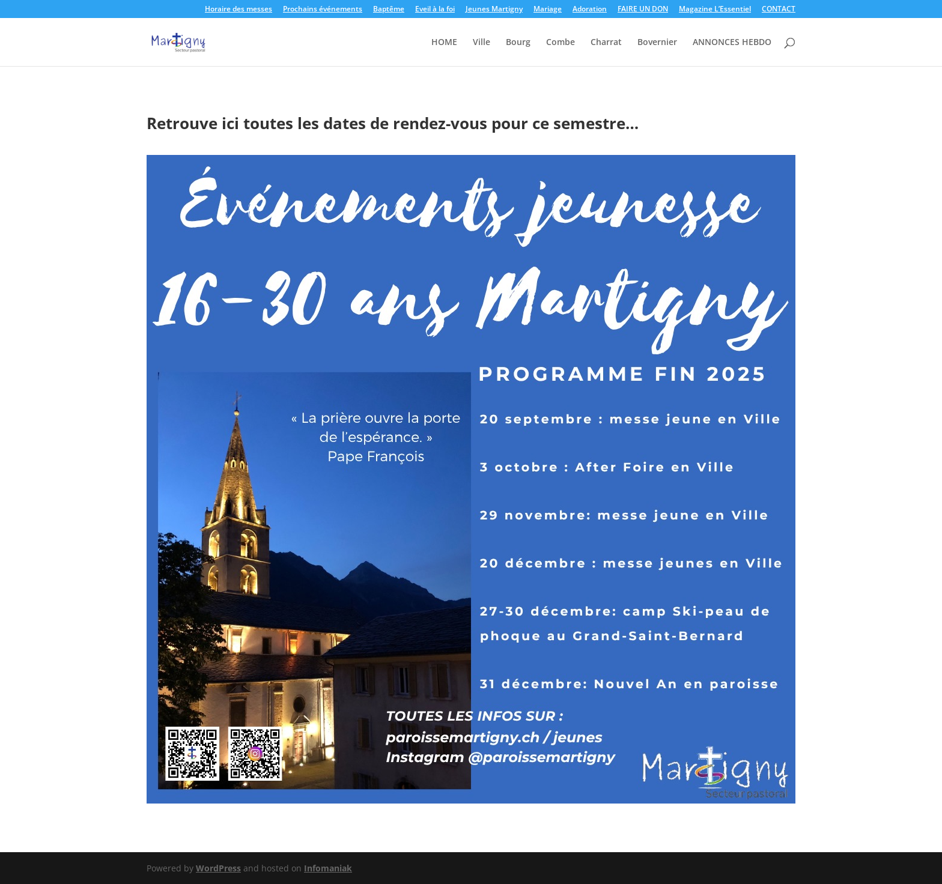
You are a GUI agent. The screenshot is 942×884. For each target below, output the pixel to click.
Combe (560, 42)
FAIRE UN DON (643, 9)
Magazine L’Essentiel (715, 9)
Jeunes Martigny (494, 9)
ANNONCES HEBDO (732, 42)
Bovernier (657, 42)
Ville (481, 42)
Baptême (388, 9)
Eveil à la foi (435, 9)
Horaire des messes (238, 9)
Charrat (606, 42)
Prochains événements (322, 9)
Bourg (518, 42)
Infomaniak (328, 868)
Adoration (590, 9)
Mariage (547, 9)
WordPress (218, 868)
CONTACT (778, 9)
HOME (444, 42)
